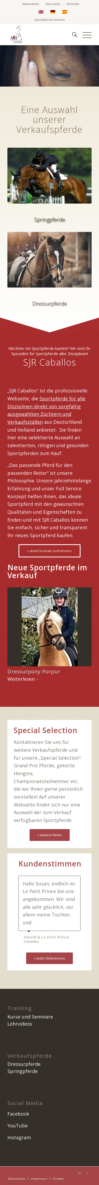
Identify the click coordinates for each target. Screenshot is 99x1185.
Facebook (18, 1114)
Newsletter (30, 4)
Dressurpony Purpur (33, 671)
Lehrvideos (19, 1024)
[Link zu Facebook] (88, 1173)
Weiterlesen (23, 679)
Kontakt (73, 4)
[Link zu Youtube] (80, 1173)
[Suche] (72, 34)
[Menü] (84, 34)
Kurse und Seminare (30, 1016)
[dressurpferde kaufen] (49, 272)
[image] (41, 34)
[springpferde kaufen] (49, 177)
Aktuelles (53, 4)
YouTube (17, 1125)
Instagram (19, 1137)
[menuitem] (31, 4)
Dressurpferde (24, 1064)
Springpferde (22, 1071)
